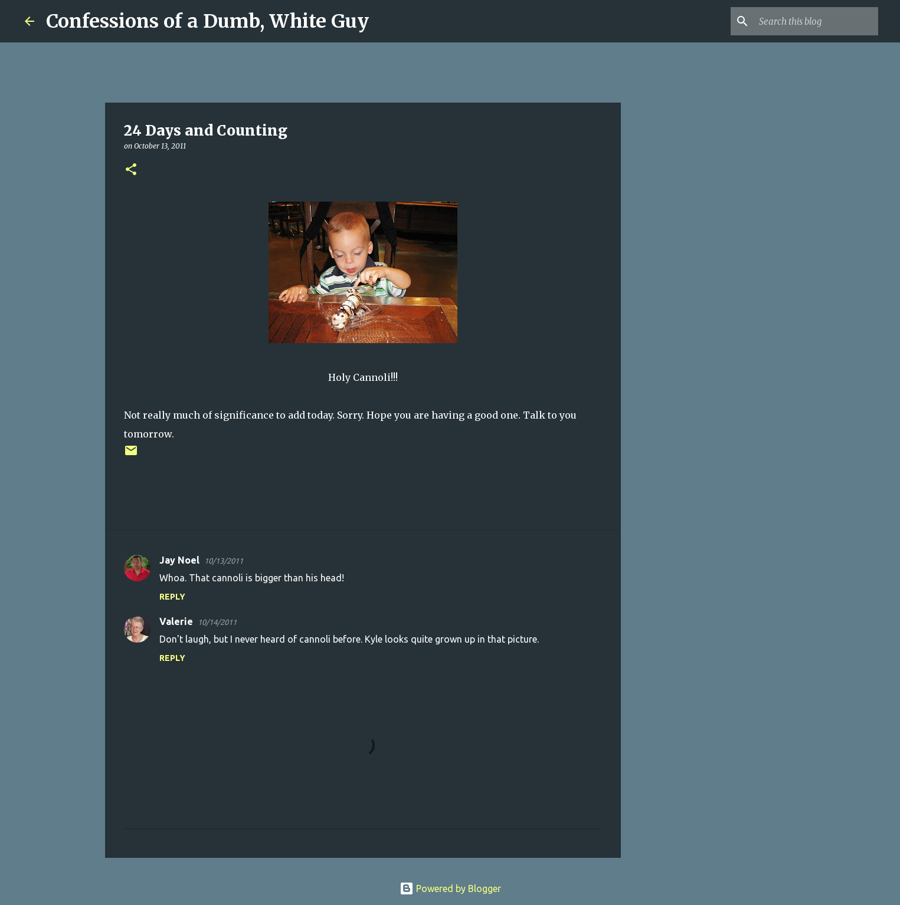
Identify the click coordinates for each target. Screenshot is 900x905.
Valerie (176, 621)
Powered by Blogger (450, 888)
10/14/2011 (217, 622)
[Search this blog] (816, 21)
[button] (131, 170)
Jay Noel (179, 560)
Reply (172, 596)
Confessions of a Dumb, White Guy (207, 21)
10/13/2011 (223, 561)
